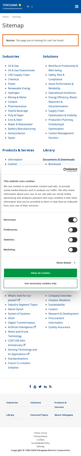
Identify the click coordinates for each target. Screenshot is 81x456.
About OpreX (15, 309)
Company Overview (59, 295)
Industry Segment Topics (23, 304)
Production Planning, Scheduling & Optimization (60, 124)
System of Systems (19, 313)
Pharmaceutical (17, 106)
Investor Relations (59, 300)
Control (12, 164)
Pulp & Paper (16, 115)
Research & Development (63, 313)
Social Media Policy (40, 443)
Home (5, 16)
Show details (63, 262)
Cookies (40, 439)
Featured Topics (39, 414)
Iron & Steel (15, 120)
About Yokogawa (64, 414)
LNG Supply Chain (19, 75)
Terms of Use (40, 432)
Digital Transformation (21, 322)
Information (15, 159)
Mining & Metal (17, 97)
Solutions (50, 56)
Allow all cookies (40, 272)
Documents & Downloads (59, 159)
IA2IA (11, 318)
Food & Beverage (18, 111)
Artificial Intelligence (22, 327)
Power (12, 84)
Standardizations (18, 358)
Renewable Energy (19, 88)
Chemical (13, 79)
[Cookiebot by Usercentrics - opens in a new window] (63, 170)
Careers (53, 309)
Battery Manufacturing (21, 128)
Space (11, 137)
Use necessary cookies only (40, 283)
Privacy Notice (40, 436)
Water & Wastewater (20, 124)
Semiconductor (17, 133)
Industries (10, 56)
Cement (12, 102)
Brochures (54, 164)
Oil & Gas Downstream (21, 70)
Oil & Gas (13, 66)
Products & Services (18, 150)
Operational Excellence (62, 93)
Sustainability (56, 304)
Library (49, 150)
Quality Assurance (59, 327)
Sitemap (40, 446)
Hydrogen (14, 93)
